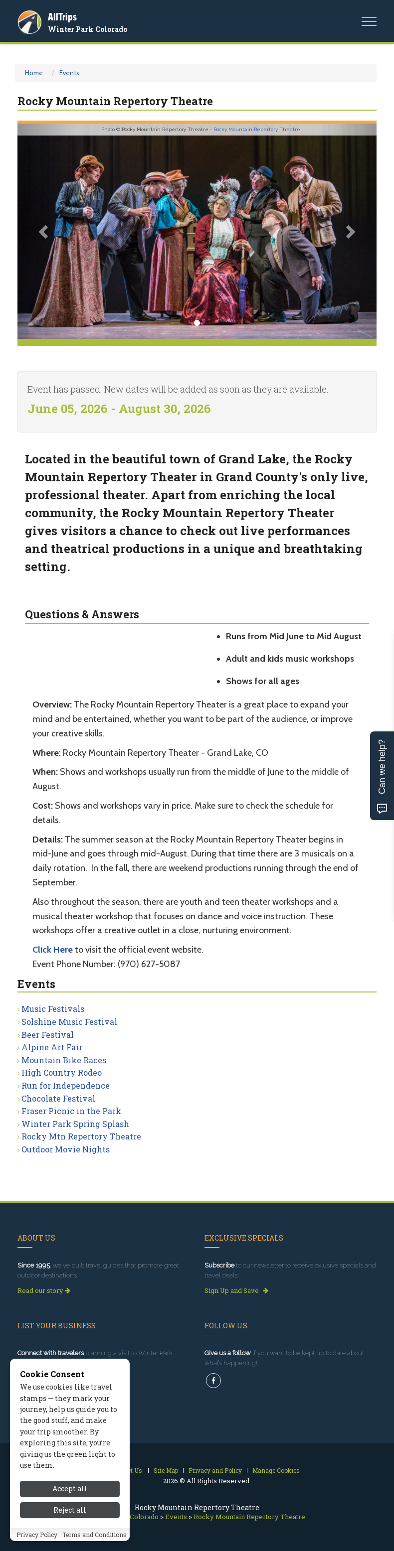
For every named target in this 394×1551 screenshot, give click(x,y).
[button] (44, 231)
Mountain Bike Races (63, 1060)
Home (34, 73)
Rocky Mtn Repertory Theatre (81, 1136)
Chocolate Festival (58, 1098)
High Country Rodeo (61, 1072)
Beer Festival (47, 1034)
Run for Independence (65, 1085)
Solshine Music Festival (69, 1021)
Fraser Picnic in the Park (71, 1111)
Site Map (166, 1470)
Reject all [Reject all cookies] (69, 1510)
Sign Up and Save (236, 1290)
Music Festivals (52, 1008)
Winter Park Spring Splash (75, 1124)
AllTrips (62, 16)
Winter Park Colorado (87, 29)
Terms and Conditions (94, 1535)
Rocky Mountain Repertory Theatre (256, 129)
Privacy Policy (36, 1535)
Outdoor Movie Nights (65, 1149)
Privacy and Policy (215, 1470)
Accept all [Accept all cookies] (69, 1488)
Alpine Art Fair (51, 1047)
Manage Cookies (276, 1470)
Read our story (43, 1290)
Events (69, 73)
